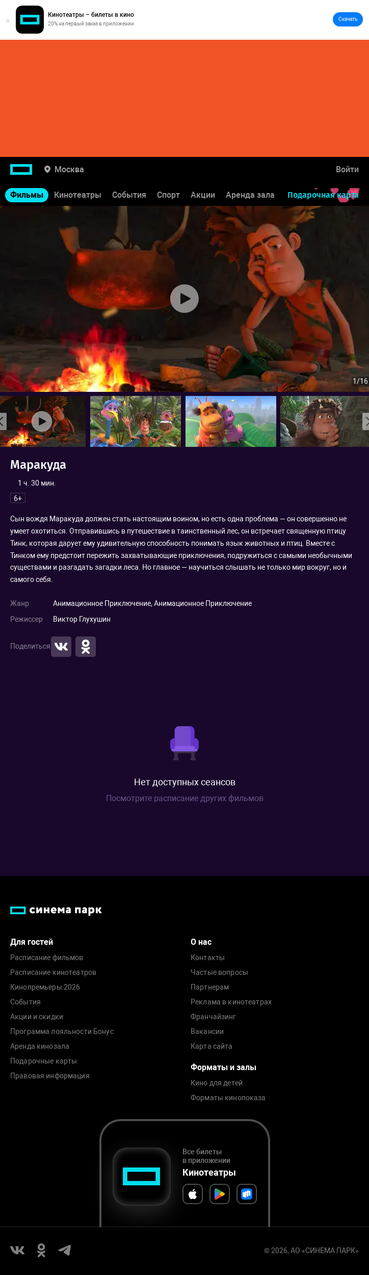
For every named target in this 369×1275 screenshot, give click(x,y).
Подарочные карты (43, 1061)
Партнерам (210, 987)
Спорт (168, 195)
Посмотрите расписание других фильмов (184, 798)
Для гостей (31, 942)
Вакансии (207, 1031)
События (129, 195)
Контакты (208, 958)
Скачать (347, 19)
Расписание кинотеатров (53, 972)
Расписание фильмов (47, 958)
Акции (203, 195)
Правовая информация (50, 1076)
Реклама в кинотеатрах (231, 1002)
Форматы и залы (223, 1067)
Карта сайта (212, 1046)
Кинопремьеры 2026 (45, 987)
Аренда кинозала (39, 1046)
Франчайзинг (213, 1017)
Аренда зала (250, 195)
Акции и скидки (36, 1017)
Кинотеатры (77, 195)
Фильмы (26, 195)
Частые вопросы (219, 972)
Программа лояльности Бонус (62, 1031)
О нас (201, 942)
